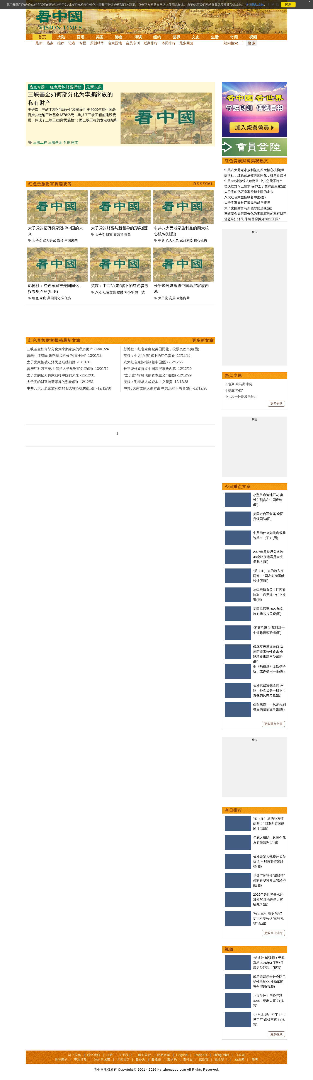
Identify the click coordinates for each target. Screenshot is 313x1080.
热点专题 (233, 375)
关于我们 (125, 1055)
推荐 (60, 43)
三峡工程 (40, 142)
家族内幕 (183, 298)
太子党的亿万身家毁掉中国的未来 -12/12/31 (61, 375)
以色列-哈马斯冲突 (238, 384)
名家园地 (115, 43)
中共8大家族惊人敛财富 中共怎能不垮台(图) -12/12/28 (165, 388)
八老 (98, 292)
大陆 (61, 37)
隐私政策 (163, 1055)
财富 (109, 234)
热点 (49, 43)
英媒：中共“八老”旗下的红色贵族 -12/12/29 (157, 355)
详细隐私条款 (255, 4)
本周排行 (168, 43)
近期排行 (151, 43)
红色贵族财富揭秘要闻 (50, 184)
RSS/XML (203, 184)
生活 (215, 37)
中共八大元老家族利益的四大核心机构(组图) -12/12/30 (69, 388)
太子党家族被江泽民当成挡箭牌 (247, 202)
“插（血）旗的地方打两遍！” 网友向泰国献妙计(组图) (268, 575)
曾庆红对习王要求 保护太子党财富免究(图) (255, 186)
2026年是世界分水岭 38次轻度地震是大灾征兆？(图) (268, 556)
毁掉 (60, 240)
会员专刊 (133, 43)
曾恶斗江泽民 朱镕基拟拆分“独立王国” (252, 219)
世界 (176, 37)
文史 (195, 37)
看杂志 (140, 1059)
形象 (127, 234)
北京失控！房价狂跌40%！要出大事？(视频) (268, 1000)
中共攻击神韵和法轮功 (241, 396)
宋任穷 (66, 298)
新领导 (118, 234)
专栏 (82, 43)
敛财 (120, 292)
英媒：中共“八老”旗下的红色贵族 (119, 285)
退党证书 (221, 1059)
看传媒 (188, 1059)
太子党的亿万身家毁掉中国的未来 (248, 192)
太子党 (37, 240)
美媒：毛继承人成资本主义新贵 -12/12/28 (156, 382)
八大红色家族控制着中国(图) (245, 197)
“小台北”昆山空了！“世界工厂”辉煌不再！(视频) (269, 1019)
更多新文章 (203, 340)
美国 (100, 37)
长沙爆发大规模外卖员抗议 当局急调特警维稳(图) (269, 861)
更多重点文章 (273, 724)
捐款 (109, 1055)
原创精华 (97, 43)
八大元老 (172, 240)
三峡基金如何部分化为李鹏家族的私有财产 (255, 213)
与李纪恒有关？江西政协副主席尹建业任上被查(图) (269, 594)
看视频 (156, 1059)
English (182, 1055)
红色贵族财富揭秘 (65, 87)
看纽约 (172, 1059)
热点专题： (39, 87)
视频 (253, 37)
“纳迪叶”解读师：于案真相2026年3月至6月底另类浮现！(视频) (269, 962)
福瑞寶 (204, 1059)
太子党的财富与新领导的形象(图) (119, 228)
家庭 (43, 298)
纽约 (157, 37)
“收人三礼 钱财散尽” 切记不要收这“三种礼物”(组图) (268, 918)
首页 (42, 37)
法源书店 (122, 1059)
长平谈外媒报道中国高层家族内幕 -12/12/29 (158, 369)
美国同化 (53, 298)
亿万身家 (49, 240)
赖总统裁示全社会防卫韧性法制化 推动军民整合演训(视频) (269, 981)
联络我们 (93, 1055)
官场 (80, 37)
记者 (71, 43)
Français (200, 1055)
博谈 (138, 37)
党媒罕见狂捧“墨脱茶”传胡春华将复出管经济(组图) (269, 880)
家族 (74, 142)
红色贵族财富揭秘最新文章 (54, 340)
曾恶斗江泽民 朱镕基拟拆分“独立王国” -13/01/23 (64, 355)
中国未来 (71, 240)
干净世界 (80, 1059)
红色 (35, 298)
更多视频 (276, 1034)
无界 (255, 1059)
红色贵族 (109, 292)
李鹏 (66, 142)
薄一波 (140, 292)
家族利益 (186, 240)
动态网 (240, 1059)
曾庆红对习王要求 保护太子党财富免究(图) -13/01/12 (68, 369)
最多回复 (186, 43)
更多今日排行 (273, 933)
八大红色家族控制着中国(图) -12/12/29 (154, 362)
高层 (172, 298)
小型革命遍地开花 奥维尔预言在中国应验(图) (268, 500)
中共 (161, 240)
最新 (39, 43)
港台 (119, 37)
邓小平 (129, 292)
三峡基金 (55, 142)
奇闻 (234, 37)
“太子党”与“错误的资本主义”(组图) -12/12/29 (158, 375)
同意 (288, 4)
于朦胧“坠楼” (234, 390)
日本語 (240, 1055)
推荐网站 (61, 1059)
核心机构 (200, 240)
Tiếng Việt (221, 1055)
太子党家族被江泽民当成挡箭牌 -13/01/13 (59, 362)
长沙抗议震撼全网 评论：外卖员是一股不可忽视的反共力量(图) (269, 690)
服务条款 (144, 1055)
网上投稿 (74, 1055)
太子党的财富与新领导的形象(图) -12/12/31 (60, 382)
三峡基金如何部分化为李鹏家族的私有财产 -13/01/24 (68, 349)
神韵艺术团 (102, 1059)
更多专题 (276, 403)
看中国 (61, 20)
